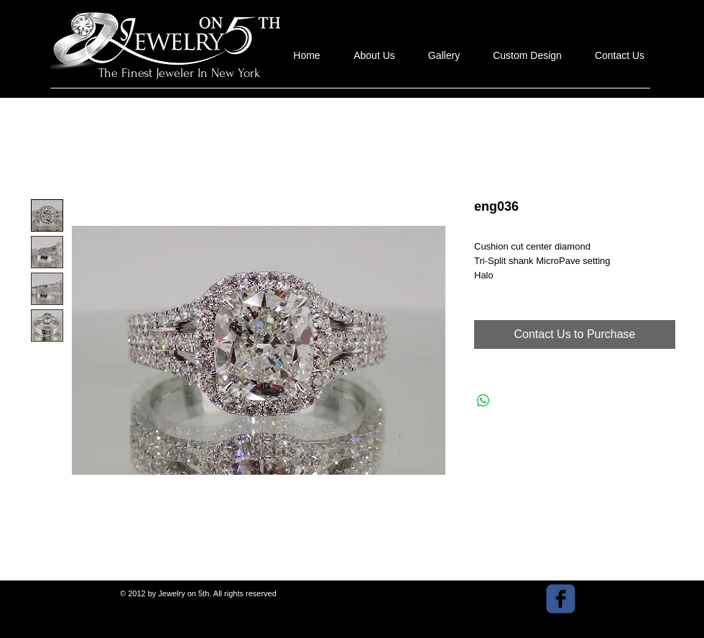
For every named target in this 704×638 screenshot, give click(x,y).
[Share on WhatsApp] (483, 400)
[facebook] (560, 599)
